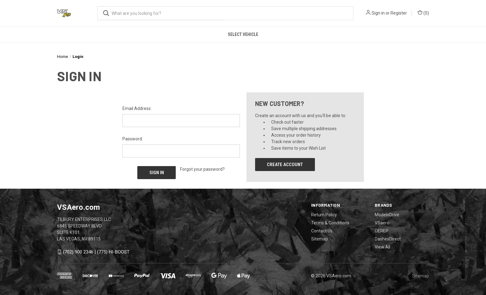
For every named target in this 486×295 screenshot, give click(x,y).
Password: (132, 138)
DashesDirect (388, 238)
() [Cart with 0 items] (423, 12)
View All (382, 246)
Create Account (285, 164)
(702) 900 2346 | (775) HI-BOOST (96, 252)
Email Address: (137, 108)
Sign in (378, 13)
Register (399, 13)
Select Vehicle (243, 34)
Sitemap (319, 238)
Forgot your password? (202, 169)
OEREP (381, 230)
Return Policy (324, 214)
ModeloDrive (387, 214)
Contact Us (322, 230)
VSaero (382, 222)
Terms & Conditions (330, 222)
